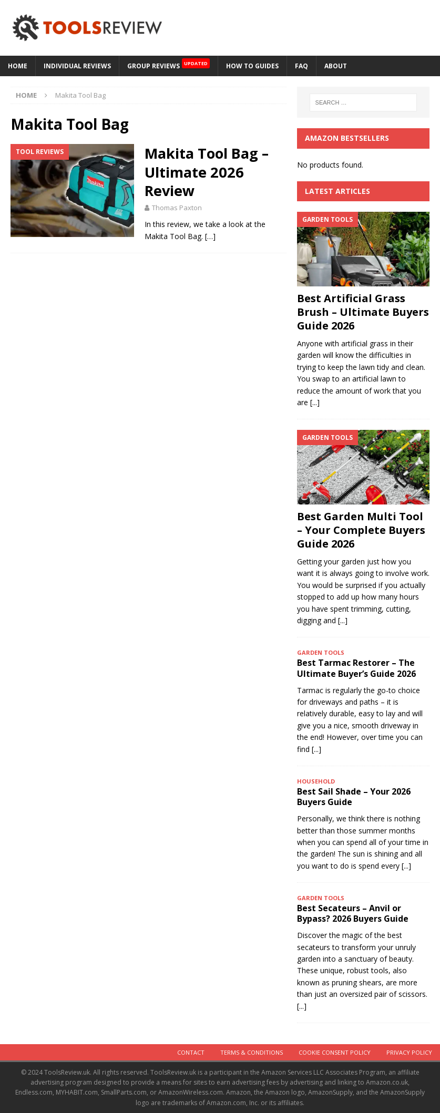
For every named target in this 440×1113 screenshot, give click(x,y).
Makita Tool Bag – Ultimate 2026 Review (207, 171)
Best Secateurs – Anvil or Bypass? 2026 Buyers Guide (352, 913)
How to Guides (252, 65)
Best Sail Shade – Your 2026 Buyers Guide (354, 797)
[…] (210, 236)
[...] (315, 402)
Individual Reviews (77, 65)
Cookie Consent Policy (335, 1052)
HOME (17, 65)
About (335, 65)
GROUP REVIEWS (168, 63)
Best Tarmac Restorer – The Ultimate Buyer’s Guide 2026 (356, 668)
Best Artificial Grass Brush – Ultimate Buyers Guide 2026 (363, 312)
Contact (190, 1052)
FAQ (301, 65)
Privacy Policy (409, 1052)
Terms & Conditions (251, 1052)
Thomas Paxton (177, 207)
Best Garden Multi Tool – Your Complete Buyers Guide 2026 (361, 530)
